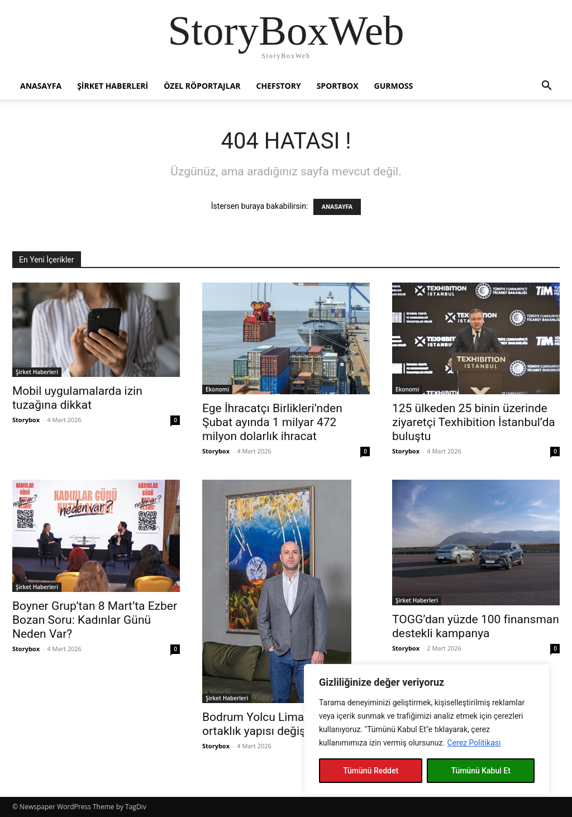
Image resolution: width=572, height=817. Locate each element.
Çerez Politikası (474, 742)
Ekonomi (217, 389)
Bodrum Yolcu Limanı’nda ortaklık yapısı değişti (268, 724)
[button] (546, 87)
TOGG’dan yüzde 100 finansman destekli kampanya (475, 626)
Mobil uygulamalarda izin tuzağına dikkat (77, 398)
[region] (427, 729)
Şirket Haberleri (112, 85)
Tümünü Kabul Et (480, 770)
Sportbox (338, 85)
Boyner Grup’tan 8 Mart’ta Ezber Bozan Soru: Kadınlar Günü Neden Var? (94, 620)
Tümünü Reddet (370, 770)
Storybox (26, 419)
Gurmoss (393, 85)
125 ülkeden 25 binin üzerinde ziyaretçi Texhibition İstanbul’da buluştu (473, 422)
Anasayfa (40, 85)
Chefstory (278, 85)
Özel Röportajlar (202, 85)
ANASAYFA (337, 207)
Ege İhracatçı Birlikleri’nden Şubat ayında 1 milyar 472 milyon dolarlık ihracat (272, 422)
